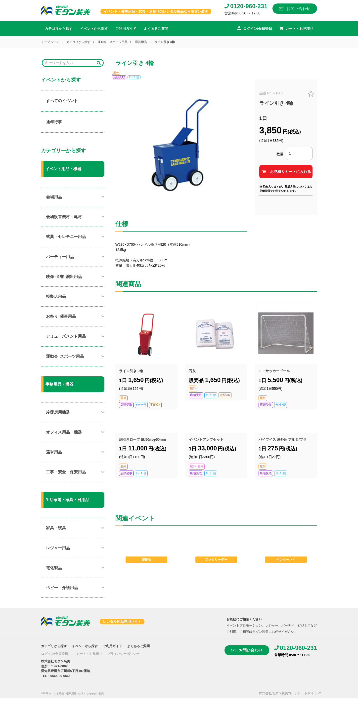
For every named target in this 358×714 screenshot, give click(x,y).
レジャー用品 (58, 548)
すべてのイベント (62, 101)
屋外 (116, 73)
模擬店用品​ (56, 296)
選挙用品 (54, 452)
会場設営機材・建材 (64, 217)
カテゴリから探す (59, 29)
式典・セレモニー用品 (66, 237)
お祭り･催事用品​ (61, 316)
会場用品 (54, 197)
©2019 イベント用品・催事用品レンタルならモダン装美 (72, 693)
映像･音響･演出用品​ (64, 277)
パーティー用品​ (60, 257)
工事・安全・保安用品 (66, 472)
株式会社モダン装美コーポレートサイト (288, 693)
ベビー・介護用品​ (62, 588)
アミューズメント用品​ (66, 336)
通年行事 (54, 122)
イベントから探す (94, 29)
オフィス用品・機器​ (64, 432)
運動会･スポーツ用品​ (65, 356)
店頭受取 (119, 77)
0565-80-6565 (60, 676)
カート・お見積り (89, 654)
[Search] (69, 63)
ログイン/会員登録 (54, 654)
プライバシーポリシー (123, 654)
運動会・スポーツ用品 (113, 42)
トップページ (50, 42)
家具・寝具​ (56, 528)
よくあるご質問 (156, 29)
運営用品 (141, 42)
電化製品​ (54, 568)
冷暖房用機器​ (58, 412)
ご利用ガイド (125, 29)
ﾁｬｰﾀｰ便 (134, 77)
